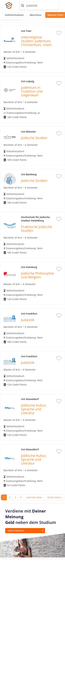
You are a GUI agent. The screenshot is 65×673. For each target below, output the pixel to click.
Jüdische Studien (34, 137)
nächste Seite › (34, 497)
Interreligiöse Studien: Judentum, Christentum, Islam (36, 41)
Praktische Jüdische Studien (36, 228)
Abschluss (35, 15)
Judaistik (27, 319)
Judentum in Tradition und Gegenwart (31, 91)
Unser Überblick (16, 531)
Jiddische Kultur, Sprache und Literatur (34, 409)
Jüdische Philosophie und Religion (37, 275)
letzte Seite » (54, 497)
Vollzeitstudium (14, 15)
